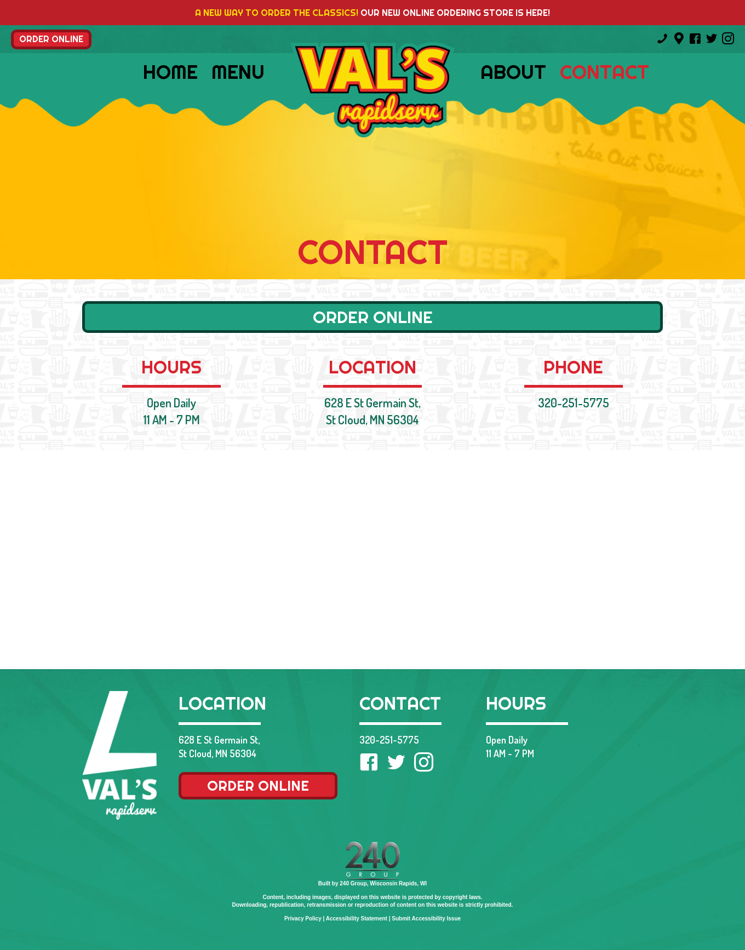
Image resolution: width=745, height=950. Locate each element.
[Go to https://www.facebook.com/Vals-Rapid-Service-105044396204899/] (695, 39)
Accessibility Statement (356, 919)
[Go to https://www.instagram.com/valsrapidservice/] (728, 39)
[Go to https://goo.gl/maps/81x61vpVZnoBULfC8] (679, 38)
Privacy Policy (303, 919)
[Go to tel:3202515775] (662, 39)
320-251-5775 (573, 402)
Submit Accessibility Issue (426, 919)
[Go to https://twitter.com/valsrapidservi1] (712, 39)
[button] (51, 39)
